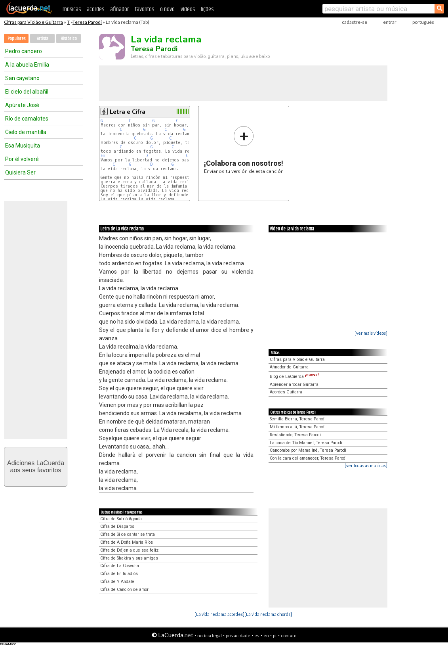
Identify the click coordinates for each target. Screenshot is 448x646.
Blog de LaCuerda (294, 376)
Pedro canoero (23, 51)
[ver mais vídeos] (371, 332)
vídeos (188, 9)
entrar (390, 22)
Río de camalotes (26, 118)
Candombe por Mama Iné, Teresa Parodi (308, 450)
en (266, 635)
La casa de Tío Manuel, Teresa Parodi (306, 442)
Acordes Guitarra (286, 392)
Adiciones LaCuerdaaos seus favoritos (35, 466)
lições (207, 9)
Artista (42, 38)
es (256, 635)
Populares (16, 38)
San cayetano (22, 78)
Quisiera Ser (20, 172)
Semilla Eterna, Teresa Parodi (298, 419)
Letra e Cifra (127, 112)
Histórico (69, 38)
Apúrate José (22, 105)
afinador (119, 9)
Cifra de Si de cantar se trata (127, 534)
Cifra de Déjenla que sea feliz (129, 550)
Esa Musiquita (22, 145)
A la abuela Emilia (27, 64)
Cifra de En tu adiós (119, 573)
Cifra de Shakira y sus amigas (129, 558)
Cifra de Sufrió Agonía (121, 518)
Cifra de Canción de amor (124, 589)
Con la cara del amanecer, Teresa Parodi (308, 458)
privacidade (238, 635)
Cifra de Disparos (117, 526)
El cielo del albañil (26, 91)
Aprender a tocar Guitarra (294, 384)
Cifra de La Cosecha (119, 565)
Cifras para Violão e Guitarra (33, 22)
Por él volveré (22, 159)
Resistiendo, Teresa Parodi (295, 434)
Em (103, 155)
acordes (95, 9)
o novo (167, 9)
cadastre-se (354, 22)
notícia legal (209, 635)
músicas (72, 9)
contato (288, 635)
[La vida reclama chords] (268, 614)
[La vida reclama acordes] (219, 614)
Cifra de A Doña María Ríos (126, 542)
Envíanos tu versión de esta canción (244, 149)
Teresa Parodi (87, 22)
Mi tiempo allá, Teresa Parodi (298, 426)
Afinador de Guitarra (289, 367)
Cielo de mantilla (25, 132)
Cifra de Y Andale (117, 581)
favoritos (144, 9)
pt (275, 635)
